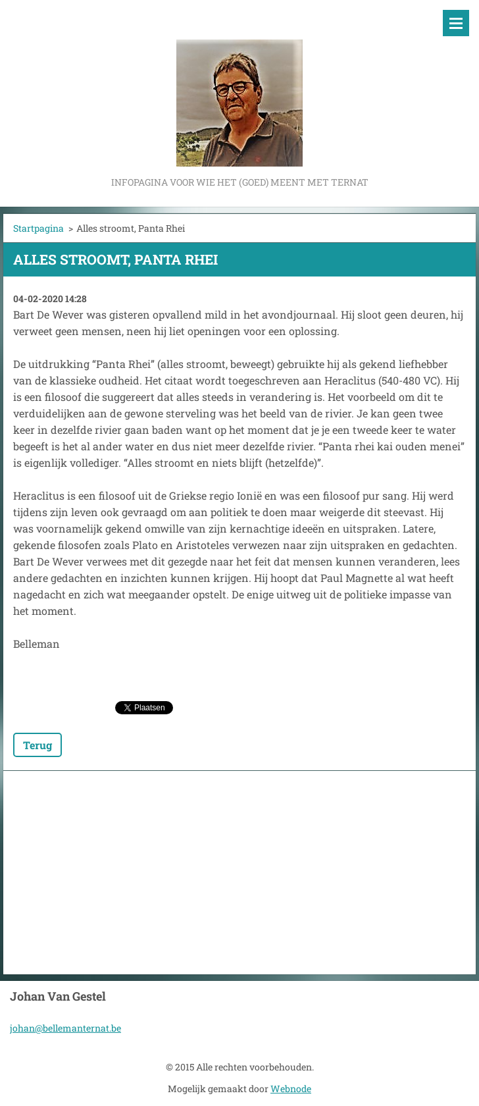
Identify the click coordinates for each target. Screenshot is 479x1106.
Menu (456, 23)
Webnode (290, 1088)
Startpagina (38, 228)
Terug (37, 745)
